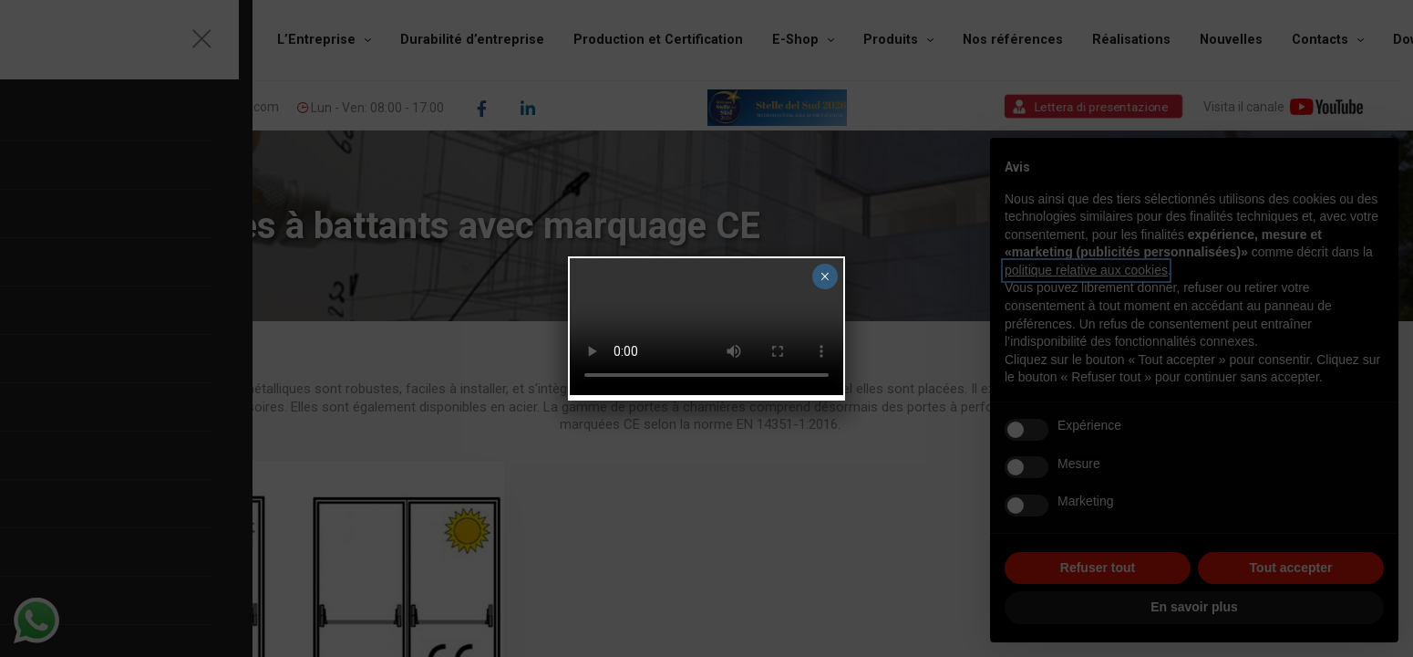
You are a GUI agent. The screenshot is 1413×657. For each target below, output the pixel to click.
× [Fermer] (825, 276)
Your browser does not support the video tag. (706, 326)
